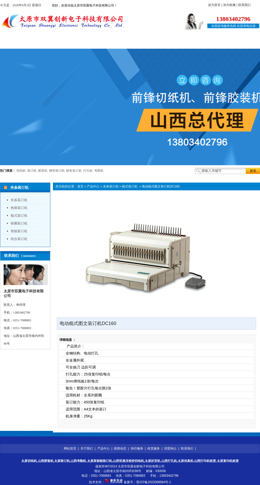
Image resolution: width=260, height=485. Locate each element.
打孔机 (88, 170)
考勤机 (99, 170)
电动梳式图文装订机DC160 (161, 186)
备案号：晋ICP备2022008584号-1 (147, 482)
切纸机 (21, 170)
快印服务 (133, 43)
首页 (80, 186)
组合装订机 (19, 239)
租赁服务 (162, 43)
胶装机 (42, 170)
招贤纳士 (191, 43)
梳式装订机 (19, 216)
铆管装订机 (57, 170)
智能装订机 (19, 231)
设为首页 (214, 5)
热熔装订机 (19, 208)
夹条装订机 (19, 200)
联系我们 (244, 5)
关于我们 (47, 43)
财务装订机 (74, 170)
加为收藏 (229, 5)
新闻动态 (104, 43)
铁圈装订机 (19, 223)
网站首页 (18, 43)
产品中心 (76, 43)
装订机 (32, 170)
